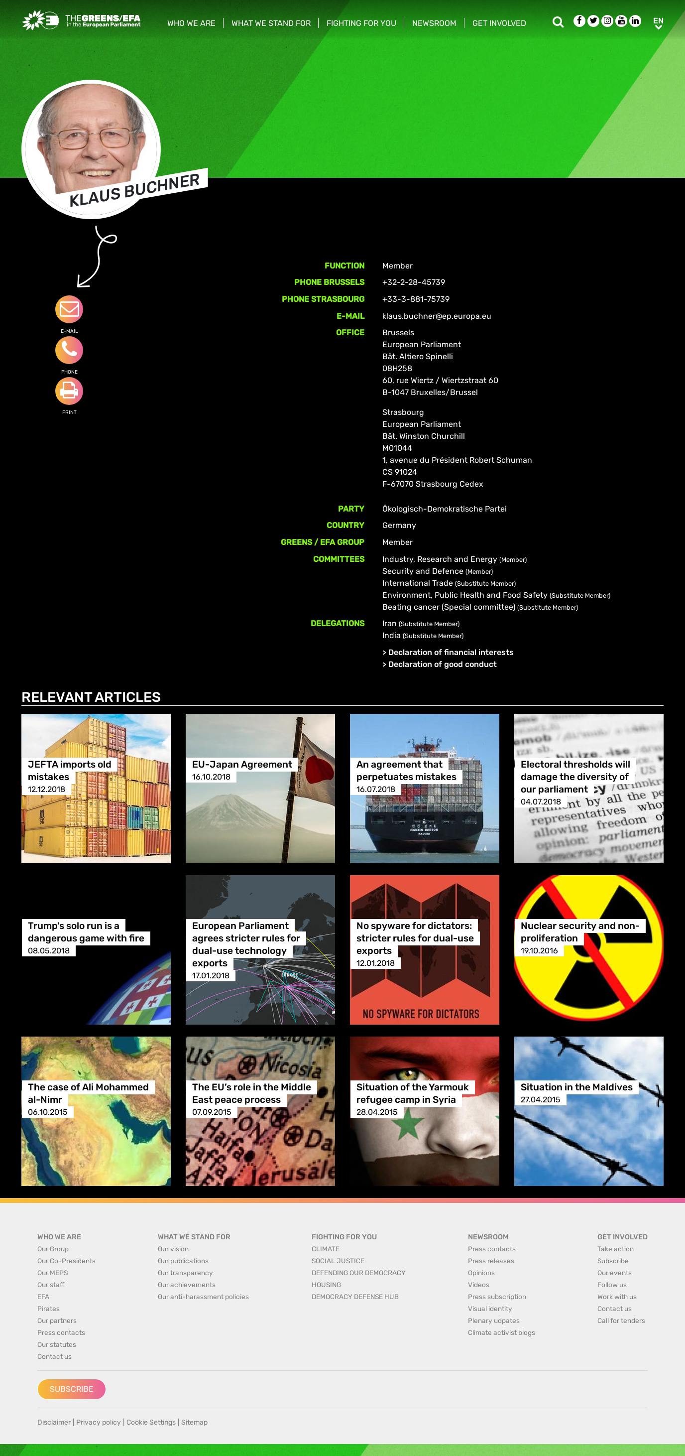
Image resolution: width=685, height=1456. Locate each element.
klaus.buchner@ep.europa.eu (436, 316)
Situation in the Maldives (577, 1087)
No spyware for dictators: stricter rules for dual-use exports (415, 938)
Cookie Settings (151, 1422)
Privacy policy (98, 1422)
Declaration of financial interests (451, 652)
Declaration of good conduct (442, 664)
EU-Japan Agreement (242, 764)
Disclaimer (54, 1422)
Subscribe (72, 1389)
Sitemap (194, 1422)
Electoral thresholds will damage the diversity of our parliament (575, 777)
